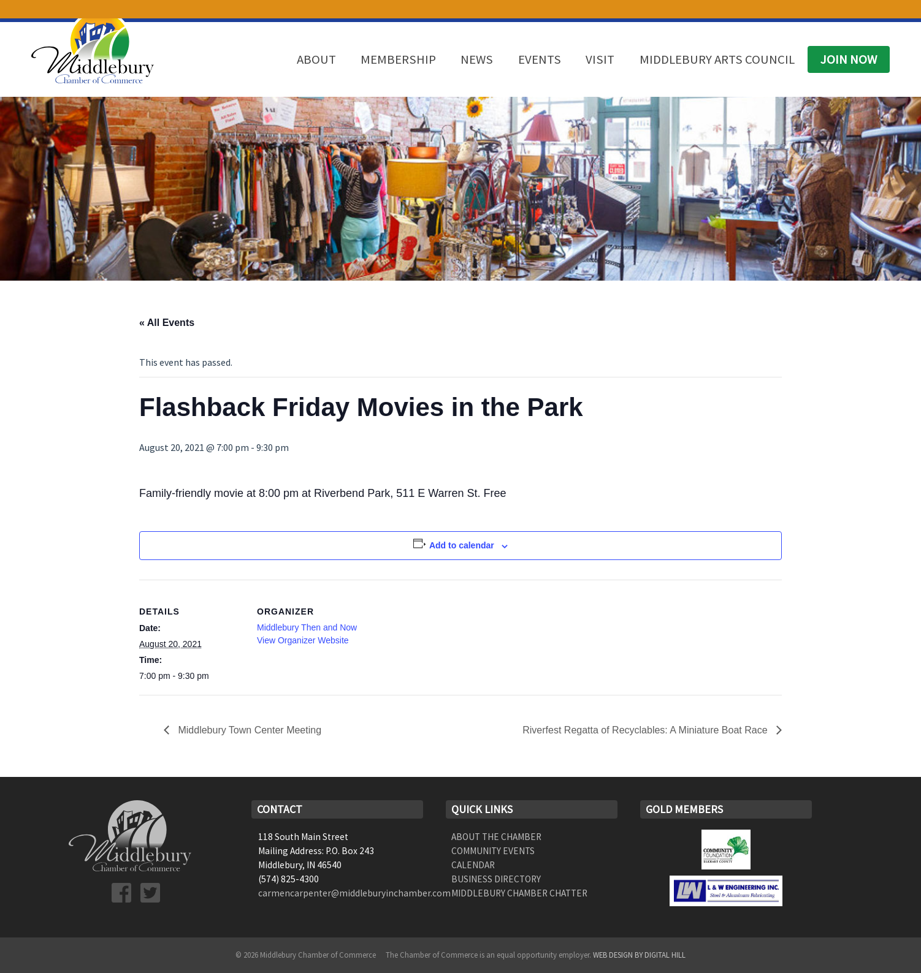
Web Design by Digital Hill (639, 955)
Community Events (493, 851)
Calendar (473, 865)
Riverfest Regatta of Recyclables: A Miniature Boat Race (646, 730)
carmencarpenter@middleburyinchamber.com (354, 893)
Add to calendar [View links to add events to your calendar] (461, 545)
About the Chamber (496, 836)
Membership (398, 59)
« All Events (166, 322)
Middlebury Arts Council (717, 59)
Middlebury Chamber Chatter (519, 893)
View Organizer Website (303, 640)
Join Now (848, 59)
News (476, 59)
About (316, 59)
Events (539, 59)
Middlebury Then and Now (307, 627)
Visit (600, 59)
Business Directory (496, 879)
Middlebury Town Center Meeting (248, 730)
